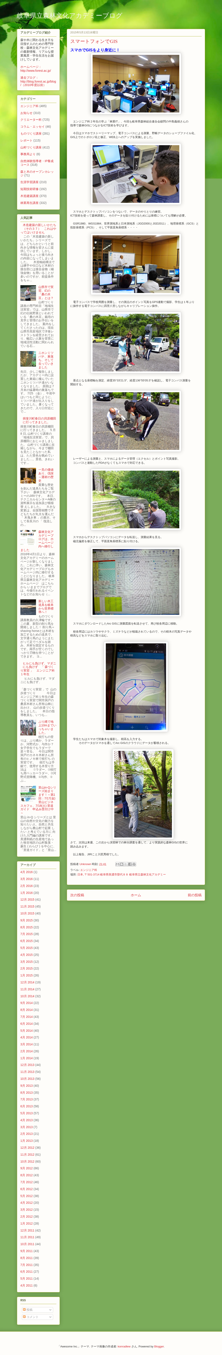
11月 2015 (27, 906)
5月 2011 (26, 1278)
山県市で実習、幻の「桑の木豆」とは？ (46, 292)
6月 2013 (26, 1106)
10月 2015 (27, 913)
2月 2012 (26, 1216)
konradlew (124, 1346)
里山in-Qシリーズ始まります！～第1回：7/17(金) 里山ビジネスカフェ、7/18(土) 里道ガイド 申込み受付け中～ (38, 800)
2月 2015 (26, 968)
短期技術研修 (29, 189)
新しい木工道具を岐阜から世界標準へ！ (46, 606)
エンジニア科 (88, 870)
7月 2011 (26, 1265)
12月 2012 (27, 1147)
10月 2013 (27, 1078)
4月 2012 (26, 1202)
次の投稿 (77, 895)
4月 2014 (26, 1037)
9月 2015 (26, 920)
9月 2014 (26, 1003)
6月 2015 (26, 941)
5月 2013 (26, 1113)
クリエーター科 (31, 119)
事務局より (28, 154)
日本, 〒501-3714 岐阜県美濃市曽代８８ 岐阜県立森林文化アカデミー (121, 874)
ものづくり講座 (31, 133)
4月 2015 (26, 954)
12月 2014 (27, 982)
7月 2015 (26, 934)
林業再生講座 (29, 203)
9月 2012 (26, 1168)
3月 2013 (26, 1127)
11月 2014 (27, 989)
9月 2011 (26, 1251)
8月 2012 (26, 1175)
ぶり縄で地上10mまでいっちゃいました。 (47, 727)
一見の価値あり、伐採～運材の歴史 (46, 475)
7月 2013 (26, 1099)
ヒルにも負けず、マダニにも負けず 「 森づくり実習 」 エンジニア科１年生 (38, 669)
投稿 (28, 1309)
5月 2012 (26, 1196)
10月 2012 (27, 1161)
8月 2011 (26, 1258)
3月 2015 (26, 961)
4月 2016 (26, 872)
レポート (26, 140)
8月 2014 (26, 1010)
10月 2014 (27, 996)
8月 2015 (26, 927)
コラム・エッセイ (32, 126)
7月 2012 (26, 1182)
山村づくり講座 (31, 147)
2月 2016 (26, 886)
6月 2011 (26, 1271)
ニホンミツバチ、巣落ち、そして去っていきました (46, 360)
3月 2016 (26, 879)
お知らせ (26, 113)
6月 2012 (26, 1189)
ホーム (136, 895)
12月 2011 (27, 1230)
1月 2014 (26, 1058)
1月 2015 (26, 975)
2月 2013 (26, 1133)
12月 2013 (27, 1065)
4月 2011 (26, 1285)
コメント (31, 1317)
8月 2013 (26, 1092)
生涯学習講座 (29, 182)
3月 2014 (26, 1044)
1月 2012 (26, 1223)
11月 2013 (27, 1072)
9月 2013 (26, 1085)
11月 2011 (27, 1237)
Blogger (159, 1346)
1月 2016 (26, 893)
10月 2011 (27, 1244)
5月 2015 (26, 948)
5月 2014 (26, 1030)
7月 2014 (26, 1016)
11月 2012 (27, 1154)
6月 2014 (26, 1023)
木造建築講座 (29, 196)
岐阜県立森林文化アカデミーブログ (69, 16)
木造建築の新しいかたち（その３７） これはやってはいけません (38, 228)
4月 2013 (26, 1120)
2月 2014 (26, 1051)
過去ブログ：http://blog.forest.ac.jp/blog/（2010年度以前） (38, 81)
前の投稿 (195, 895)
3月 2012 (26, 1209)
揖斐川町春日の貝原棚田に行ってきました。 (39, 420)
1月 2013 (26, 1140)
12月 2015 (27, 899)
